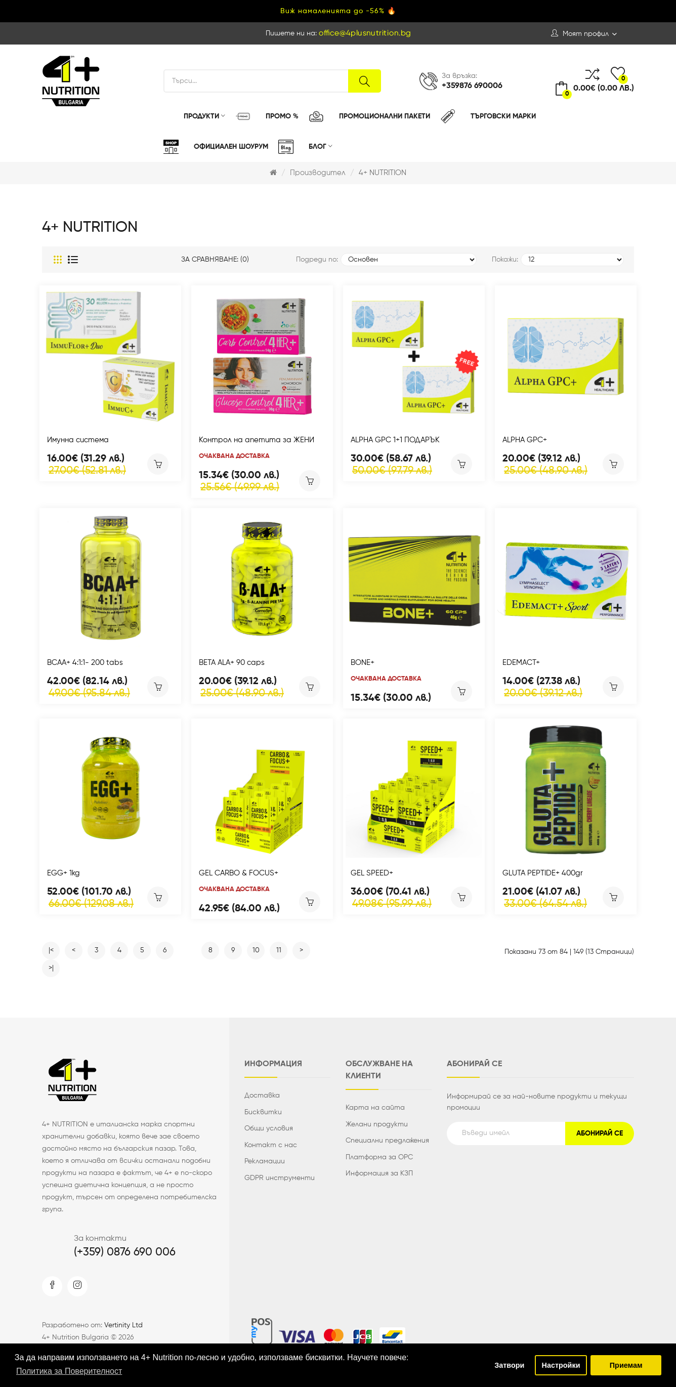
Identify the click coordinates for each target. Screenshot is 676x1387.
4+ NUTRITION (382, 173)
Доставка (262, 1095)
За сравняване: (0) (215, 259)
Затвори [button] (509, 1365)
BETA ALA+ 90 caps (232, 662)
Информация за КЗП (379, 1173)
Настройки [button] (561, 1365)
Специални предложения (387, 1140)
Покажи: (505, 259)
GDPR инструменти (279, 1178)
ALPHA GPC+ (524, 440)
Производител (318, 173)
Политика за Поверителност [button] (69, 1371)
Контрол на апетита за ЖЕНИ (256, 440)
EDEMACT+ (521, 662)
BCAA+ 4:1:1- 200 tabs (85, 662)
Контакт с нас (270, 1145)
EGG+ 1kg (63, 873)
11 (278, 950)
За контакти (100, 1239)
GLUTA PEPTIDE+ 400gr (542, 873)
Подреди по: (317, 259)
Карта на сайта (375, 1107)
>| (51, 968)
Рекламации (264, 1161)
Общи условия (268, 1128)
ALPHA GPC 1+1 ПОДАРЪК (395, 440)
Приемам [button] (626, 1365)
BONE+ (362, 662)
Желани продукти (377, 1124)
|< (51, 950)
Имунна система (78, 440)
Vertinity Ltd (123, 1325)
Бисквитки (263, 1112)
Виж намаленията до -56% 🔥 (338, 11)
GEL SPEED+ (372, 873)
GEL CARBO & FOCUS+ (238, 873)
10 (256, 950)
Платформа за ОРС (379, 1157)
